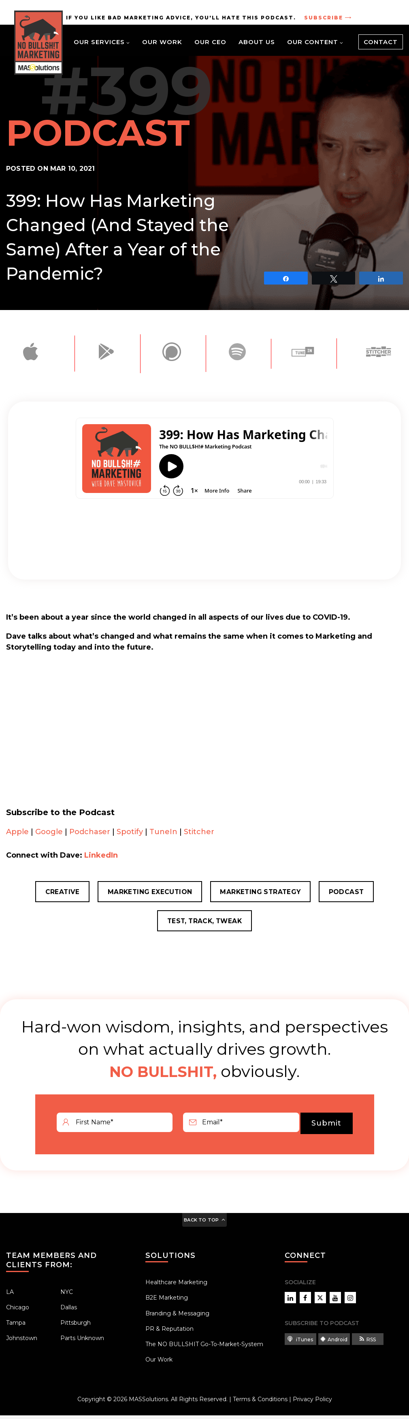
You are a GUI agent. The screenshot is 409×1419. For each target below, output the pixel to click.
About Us (257, 42)
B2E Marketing (166, 1301)
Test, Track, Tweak (204, 924)
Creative (55, 892)
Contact (381, 42)
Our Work (162, 42)
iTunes (300, 1343)
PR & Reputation (169, 1332)
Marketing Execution (147, 892)
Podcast (353, 892)
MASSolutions (148, 1403)
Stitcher (199, 831)
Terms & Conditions (260, 1403)
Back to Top (201, 1223)
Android (334, 1343)
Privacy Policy (312, 1403)
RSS (368, 1343)
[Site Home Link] (38, 43)
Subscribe (324, 17)
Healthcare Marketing (176, 1286)
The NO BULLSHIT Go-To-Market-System (204, 1347)
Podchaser (89, 831)
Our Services (99, 42)
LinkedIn (101, 855)
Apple (17, 831)
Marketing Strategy (262, 892)
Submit (326, 1126)
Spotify (130, 831)
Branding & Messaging (177, 1317)
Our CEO (210, 42)
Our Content (312, 42)
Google (49, 831)
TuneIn (163, 831)
